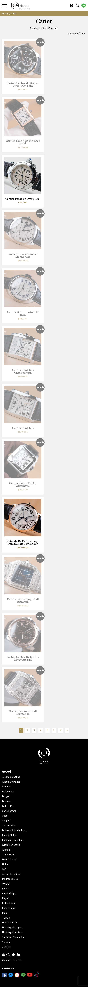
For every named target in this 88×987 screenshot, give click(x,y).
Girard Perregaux (11, 845)
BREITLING (8, 806)
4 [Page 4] (40, 730)
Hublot (5, 864)
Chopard (6, 821)
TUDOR (6, 918)
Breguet (6, 801)
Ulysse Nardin (9, 923)
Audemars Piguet (11, 782)
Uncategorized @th (12, 928)
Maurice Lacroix (10, 879)
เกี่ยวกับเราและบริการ (12, 960)
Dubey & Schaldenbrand (14, 830)
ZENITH (6, 947)
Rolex (5, 913)
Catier (5, 816)
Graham (6, 850)
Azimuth (6, 787)
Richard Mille (9, 903)
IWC (4, 869)
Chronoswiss (8, 826)
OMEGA (6, 884)
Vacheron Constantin (13, 937)
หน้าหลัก (5, 13)
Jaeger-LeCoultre (11, 874)
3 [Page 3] (34, 730)
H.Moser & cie (9, 860)
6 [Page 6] (54, 730)
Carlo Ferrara (9, 811)
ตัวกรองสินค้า (74, 33)
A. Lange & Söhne (11, 777)
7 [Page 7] (60, 730)
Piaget (5, 898)
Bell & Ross (8, 792)
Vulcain (6, 942)
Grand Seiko (8, 855)
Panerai (6, 889)
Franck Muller (9, 835)
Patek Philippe (9, 894)
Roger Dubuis (9, 908)
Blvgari (5, 796)
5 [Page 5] (47, 730)
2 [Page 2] (27, 730)
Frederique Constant (12, 840)
